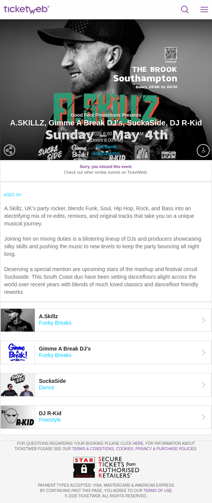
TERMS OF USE (157, 491)
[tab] (106, 320)
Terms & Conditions (93, 449)
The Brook (105, 146)
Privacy (143, 449)
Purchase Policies (176, 449)
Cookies (124, 449)
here (138, 443)
